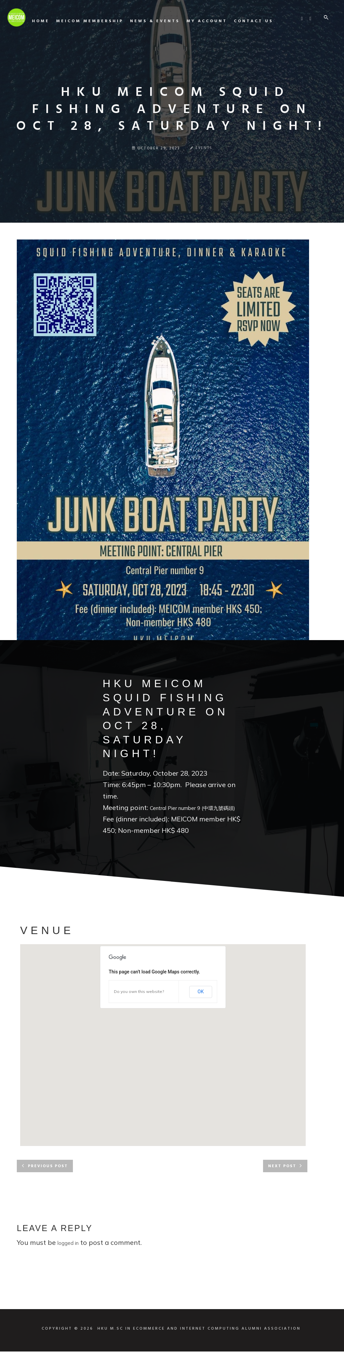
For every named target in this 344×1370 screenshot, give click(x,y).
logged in (68, 1261)
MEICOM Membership (147, 49)
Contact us (311, 49)
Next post (282, 1184)
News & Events (212, 49)
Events (204, 148)
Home (98, 49)
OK (201, 1010)
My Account (264, 49)
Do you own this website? (139, 1009)
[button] (163, 1057)
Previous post (48, 1184)
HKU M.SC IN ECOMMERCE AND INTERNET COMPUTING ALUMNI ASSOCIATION (199, 1347)
